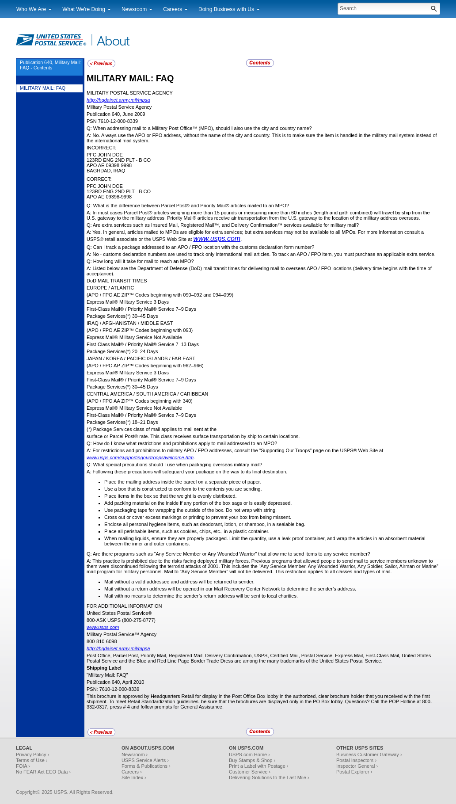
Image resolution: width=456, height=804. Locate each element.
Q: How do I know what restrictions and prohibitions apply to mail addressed (169, 443)
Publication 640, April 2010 (115, 682)
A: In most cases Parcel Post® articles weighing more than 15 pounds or (165, 212)
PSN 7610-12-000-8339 (112, 121)
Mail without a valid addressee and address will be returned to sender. (179, 581)
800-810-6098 (102, 641)
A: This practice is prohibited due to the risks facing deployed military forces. (169, 561)
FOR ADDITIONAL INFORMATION (124, 606)
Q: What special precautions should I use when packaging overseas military (169, 464)
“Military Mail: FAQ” (107, 675)
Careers (172, 9)
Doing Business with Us (226, 9)
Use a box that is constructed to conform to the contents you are (173, 489)
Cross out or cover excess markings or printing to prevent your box (176, 517)
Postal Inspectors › (356, 760)
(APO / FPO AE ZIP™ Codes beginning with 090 (139, 294)
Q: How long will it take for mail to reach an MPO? (140, 261)
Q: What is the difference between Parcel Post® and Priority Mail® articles (167, 205)
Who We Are (31, 9)
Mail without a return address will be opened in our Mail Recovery (175, 588)
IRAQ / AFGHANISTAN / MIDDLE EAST (130, 323)
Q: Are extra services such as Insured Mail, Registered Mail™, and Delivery (168, 225)
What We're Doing (83, 9)
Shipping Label (104, 668)
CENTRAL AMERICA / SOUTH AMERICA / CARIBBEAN (147, 393)
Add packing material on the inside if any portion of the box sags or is (179, 503)
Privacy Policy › (32, 754)
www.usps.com (216, 238)
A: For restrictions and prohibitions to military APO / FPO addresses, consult (169, 450)
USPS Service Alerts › (145, 760)
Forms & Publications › (146, 766)
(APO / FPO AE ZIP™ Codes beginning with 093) (140, 330)
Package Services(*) (109, 316)
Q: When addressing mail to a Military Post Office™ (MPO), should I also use (170, 128)
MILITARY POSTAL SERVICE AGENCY (130, 92)
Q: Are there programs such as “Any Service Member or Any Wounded (163, 553)
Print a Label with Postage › (259, 766)
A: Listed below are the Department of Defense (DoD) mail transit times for (167, 268)
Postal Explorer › (354, 771)
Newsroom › (135, 754)
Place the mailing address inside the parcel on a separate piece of (175, 481)
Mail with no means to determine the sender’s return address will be (177, 595)
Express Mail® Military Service (119, 302)
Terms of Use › (32, 760)
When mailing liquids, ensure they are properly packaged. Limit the (176, 538)
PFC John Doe (105, 154)
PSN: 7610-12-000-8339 (113, 689)
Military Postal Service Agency (119, 107)
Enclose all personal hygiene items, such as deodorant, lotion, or (174, 524)
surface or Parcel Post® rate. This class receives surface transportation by (167, 436)
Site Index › (134, 777)
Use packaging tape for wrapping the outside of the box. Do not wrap (179, 510)
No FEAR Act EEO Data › (43, 771)
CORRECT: (99, 179)
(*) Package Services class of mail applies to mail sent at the (152, 429)
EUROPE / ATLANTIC (110, 287)
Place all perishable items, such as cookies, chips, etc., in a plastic (176, 531)
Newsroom (134, 9)
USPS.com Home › (249, 754)
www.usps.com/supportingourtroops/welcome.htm (140, 457)
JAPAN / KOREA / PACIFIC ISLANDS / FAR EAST (141, 358)
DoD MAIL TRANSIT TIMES (117, 280)
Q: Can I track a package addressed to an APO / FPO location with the (163, 247)
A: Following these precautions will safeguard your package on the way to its (169, 471)
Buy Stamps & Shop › (252, 760)
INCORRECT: (101, 147)
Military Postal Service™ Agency (121, 634)
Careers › (132, 771)
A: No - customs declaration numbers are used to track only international (165, 254)
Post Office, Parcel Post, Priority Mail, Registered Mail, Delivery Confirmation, (170, 655)
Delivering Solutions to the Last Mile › (269, 777)
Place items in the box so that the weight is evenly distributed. (170, 496)
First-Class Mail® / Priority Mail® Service (130, 309)
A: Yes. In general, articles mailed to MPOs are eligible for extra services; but (170, 232)
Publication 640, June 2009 (116, 114)
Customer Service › (249, 771)
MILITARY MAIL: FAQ (130, 78)
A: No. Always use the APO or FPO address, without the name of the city (165, 135)
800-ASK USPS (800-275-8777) (121, 620)
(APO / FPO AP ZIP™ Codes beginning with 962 (139, 365)
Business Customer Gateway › (369, 754)
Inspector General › (357, 766)
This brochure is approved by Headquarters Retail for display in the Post (165, 696)
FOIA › (23, 766)
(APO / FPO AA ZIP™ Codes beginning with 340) (140, 401)
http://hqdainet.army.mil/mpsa (118, 100)
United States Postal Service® (119, 613)
